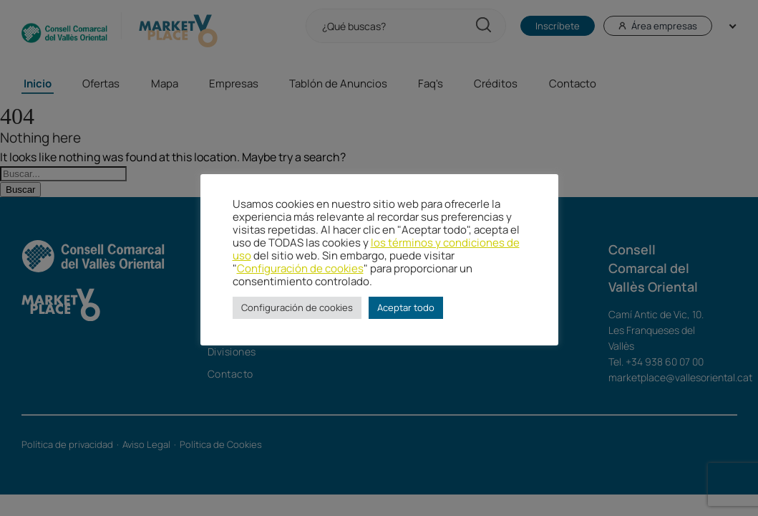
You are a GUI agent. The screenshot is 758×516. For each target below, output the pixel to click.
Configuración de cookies (300, 268)
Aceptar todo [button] (405, 307)
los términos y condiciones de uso (376, 248)
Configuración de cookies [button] (297, 307)
